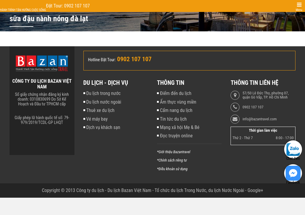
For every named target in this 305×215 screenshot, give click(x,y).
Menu (299, 10)
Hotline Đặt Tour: (102, 59)
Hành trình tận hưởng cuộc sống (23, 10)
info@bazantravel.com (259, 119)
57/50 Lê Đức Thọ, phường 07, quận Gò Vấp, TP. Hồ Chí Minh (265, 95)
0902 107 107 (252, 107)
